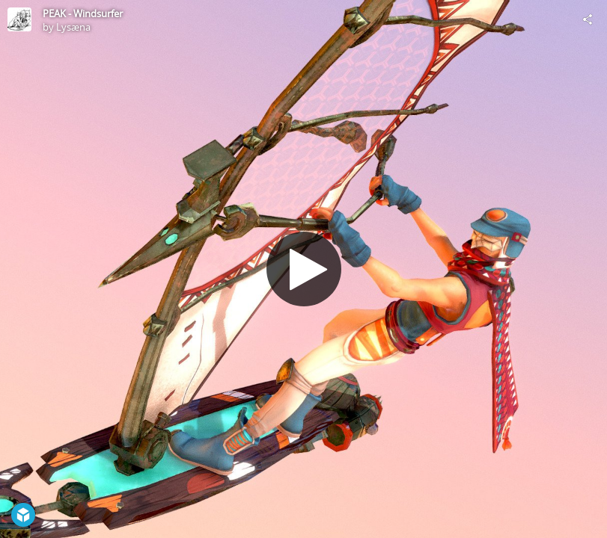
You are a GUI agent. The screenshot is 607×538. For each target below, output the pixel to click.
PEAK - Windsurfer (83, 13)
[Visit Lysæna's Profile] (19, 19)
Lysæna (73, 27)
